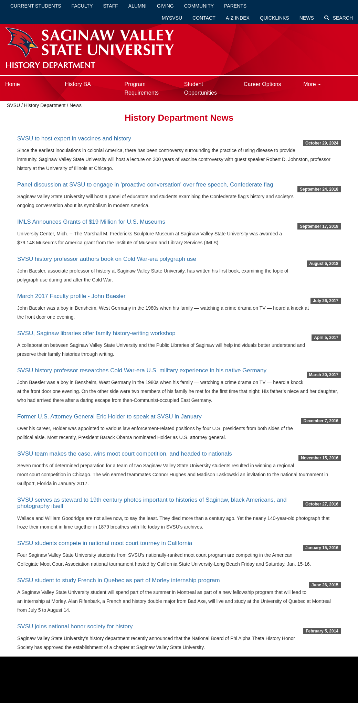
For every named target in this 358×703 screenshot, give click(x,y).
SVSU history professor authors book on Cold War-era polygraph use (106, 259)
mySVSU (172, 18)
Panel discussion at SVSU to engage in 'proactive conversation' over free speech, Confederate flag (145, 184)
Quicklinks (274, 18)
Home (12, 84)
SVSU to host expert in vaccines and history (74, 138)
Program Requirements (142, 88)
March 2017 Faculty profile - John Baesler (71, 296)
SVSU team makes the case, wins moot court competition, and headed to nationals (124, 453)
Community (199, 6)
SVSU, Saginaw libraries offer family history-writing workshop (96, 333)
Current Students (35, 6)
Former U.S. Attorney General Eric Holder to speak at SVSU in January (109, 416)
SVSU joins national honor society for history (75, 626)
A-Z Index (238, 18)
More (312, 84)
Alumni (137, 6)
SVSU (13, 105)
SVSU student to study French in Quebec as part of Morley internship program (118, 580)
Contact (203, 18)
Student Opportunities (200, 88)
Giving (165, 6)
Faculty (82, 6)
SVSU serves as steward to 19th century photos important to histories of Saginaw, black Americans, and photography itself (151, 503)
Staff (110, 6)
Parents (235, 6)
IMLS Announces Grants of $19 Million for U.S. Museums (91, 222)
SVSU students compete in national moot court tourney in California (104, 543)
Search (338, 18)
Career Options (262, 84)
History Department (45, 105)
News (306, 18)
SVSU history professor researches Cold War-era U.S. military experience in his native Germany (141, 370)
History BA (78, 84)
